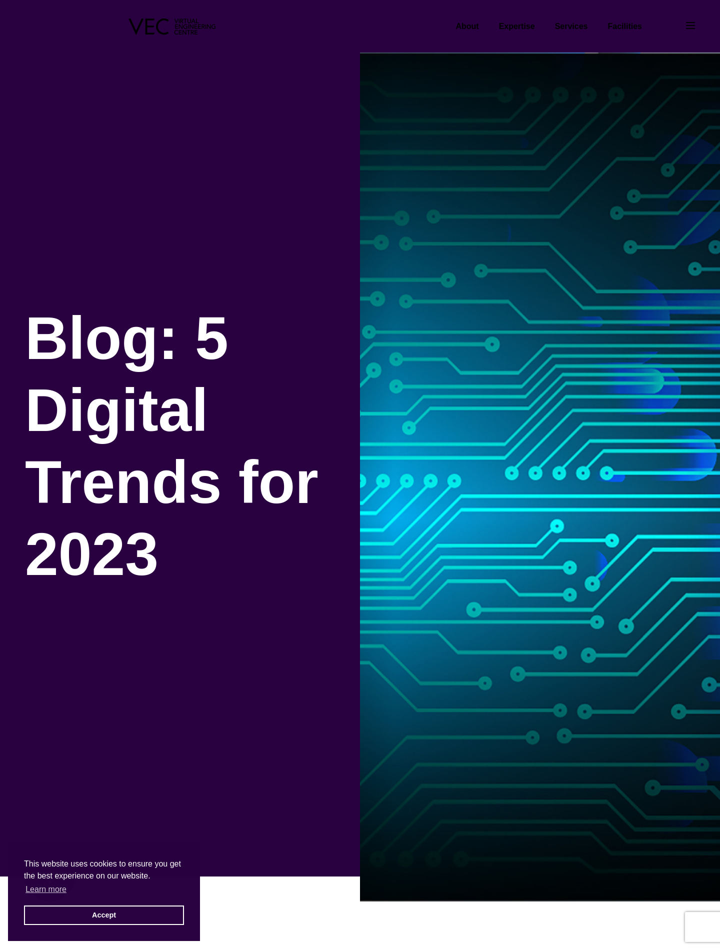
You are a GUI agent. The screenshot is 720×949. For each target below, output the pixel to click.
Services (571, 26)
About (467, 26)
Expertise (517, 26)
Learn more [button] (46, 889)
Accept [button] (104, 915)
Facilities (625, 26)
